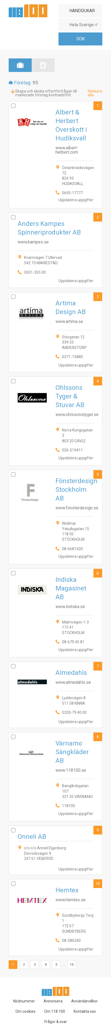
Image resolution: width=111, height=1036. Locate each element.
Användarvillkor (84, 1001)
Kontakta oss (85, 1011)
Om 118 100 (54, 1011)
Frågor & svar (55, 1021)
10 (98, 884)
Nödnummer (24, 1001)
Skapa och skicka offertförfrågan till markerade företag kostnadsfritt (46, 93)
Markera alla (95, 93)
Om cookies (25, 1011)
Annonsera (53, 1001)
